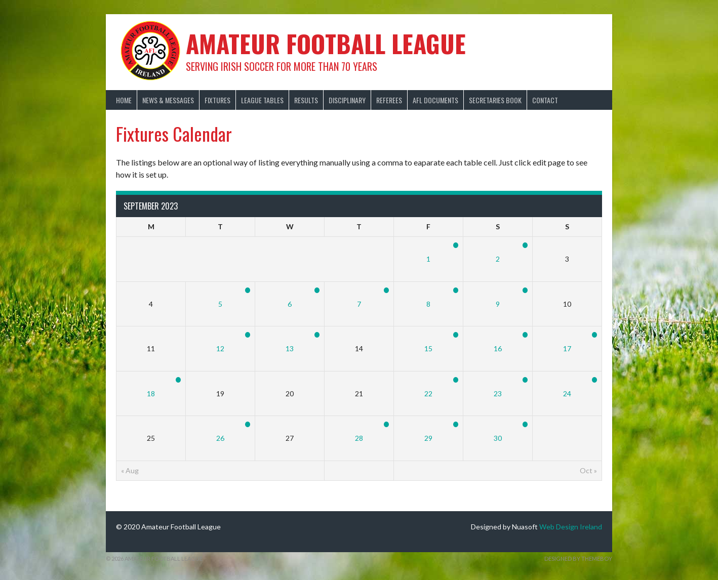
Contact (545, 100)
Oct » (588, 470)
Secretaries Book (495, 100)
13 (290, 348)
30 (498, 438)
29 (428, 438)
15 (428, 348)
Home (124, 100)
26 (220, 438)
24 (567, 393)
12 (220, 348)
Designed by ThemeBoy (578, 558)
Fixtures (217, 100)
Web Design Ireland (570, 526)
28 (359, 438)
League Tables (262, 100)
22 (428, 393)
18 (151, 393)
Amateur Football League (326, 43)
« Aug (130, 470)
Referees (389, 100)
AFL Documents (435, 100)
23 (498, 393)
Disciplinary (347, 100)
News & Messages (168, 100)
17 (567, 348)
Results (306, 100)
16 (498, 348)
